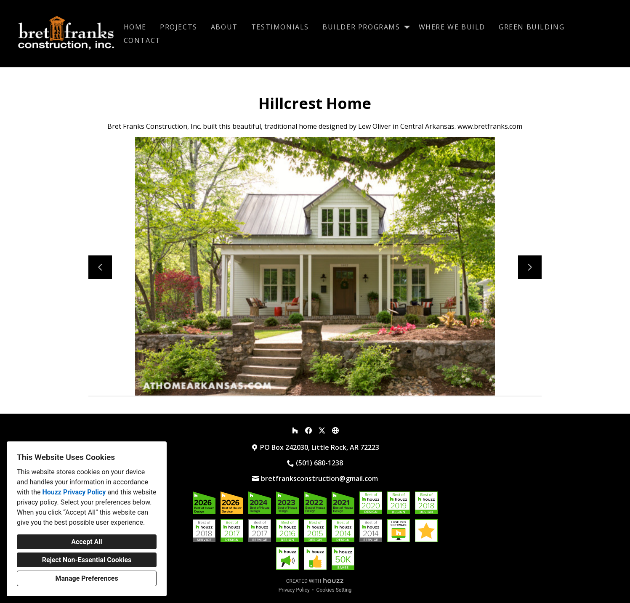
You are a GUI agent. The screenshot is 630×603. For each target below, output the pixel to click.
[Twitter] (321, 430)
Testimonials (280, 27)
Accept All (86, 542)
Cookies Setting (334, 590)
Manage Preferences (86, 578)
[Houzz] (295, 430)
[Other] (335, 430)
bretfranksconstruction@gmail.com (319, 478)
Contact (142, 40)
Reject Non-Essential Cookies (87, 560)
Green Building (531, 27)
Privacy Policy (294, 590)
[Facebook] (308, 430)
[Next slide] (530, 267)
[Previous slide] (100, 267)
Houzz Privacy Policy (74, 492)
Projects (178, 27)
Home (135, 27)
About (224, 27)
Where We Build (452, 27)
